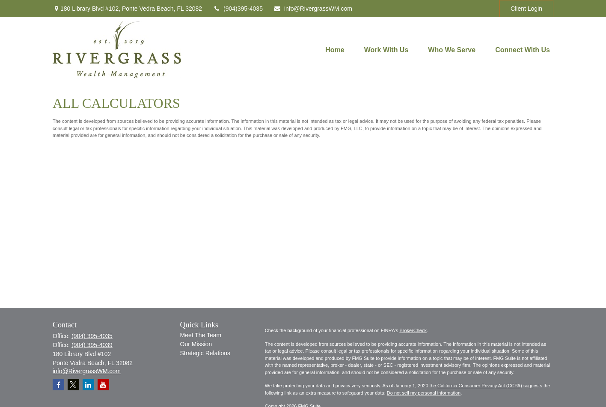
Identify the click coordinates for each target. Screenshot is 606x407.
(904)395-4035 (238, 8)
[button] (335, 49)
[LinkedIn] (88, 384)
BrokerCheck (413, 330)
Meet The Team (201, 335)
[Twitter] (73, 384)
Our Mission (196, 344)
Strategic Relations (205, 353)
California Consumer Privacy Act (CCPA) (479, 385)
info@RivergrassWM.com (312, 8)
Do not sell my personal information (423, 392)
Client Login (526, 8)
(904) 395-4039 (92, 345)
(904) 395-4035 (92, 336)
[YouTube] (103, 384)
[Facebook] (58, 384)
